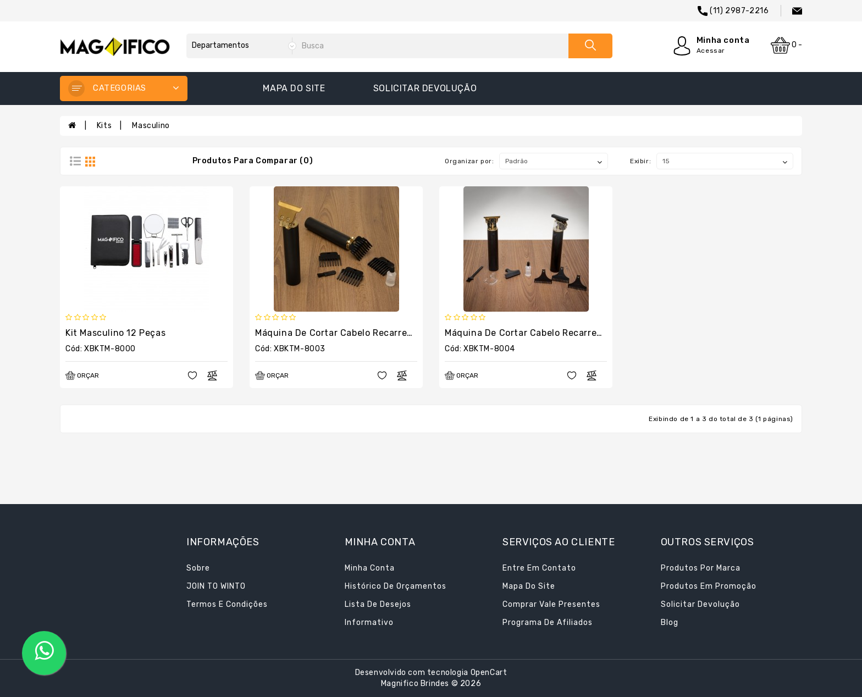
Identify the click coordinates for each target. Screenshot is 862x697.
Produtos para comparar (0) (252, 160)
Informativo (369, 622)
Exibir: (640, 161)
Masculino (150, 125)
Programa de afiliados (547, 622)
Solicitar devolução (425, 88)
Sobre (198, 568)
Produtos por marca (701, 568)
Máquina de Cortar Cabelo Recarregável (343, 333)
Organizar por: (469, 161)
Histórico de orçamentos (395, 586)
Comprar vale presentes (551, 604)
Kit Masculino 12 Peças (115, 333)
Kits (104, 125)
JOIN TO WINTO (216, 586)
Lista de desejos (378, 604)
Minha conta (370, 568)
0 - (786, 45)
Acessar (711, 50)
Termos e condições (227, 604)
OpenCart (489, 672)
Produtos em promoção (708, 586)
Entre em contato (539, 568)
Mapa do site (294, 88)
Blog (669, 622)
